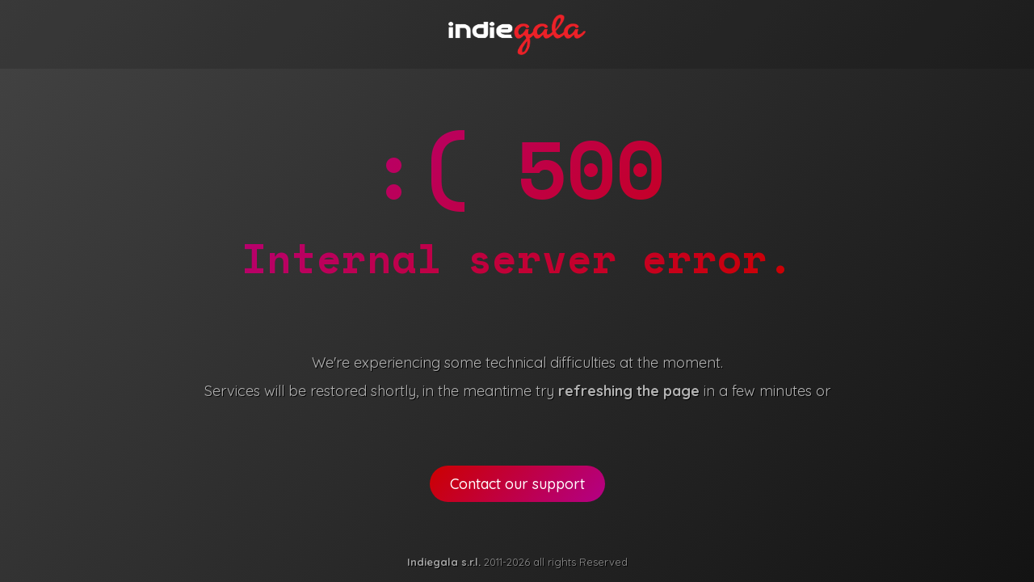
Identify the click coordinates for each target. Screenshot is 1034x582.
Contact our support (517, 483)
